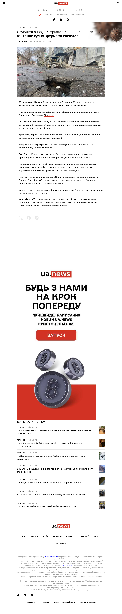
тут (65, 205)
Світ (24, 536)
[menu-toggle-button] (3, 3)
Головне (21, 27)
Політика (57, 536)
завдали (80, 164)
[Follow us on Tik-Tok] (54, 19)
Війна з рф (32, 27)
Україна (35, 536)
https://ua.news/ (51, 556)
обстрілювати (62, 154)
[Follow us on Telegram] (68, 19)
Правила (45, 602)
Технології (83, 536)
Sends (35, 205)
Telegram (49, 115)
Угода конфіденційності (64, 602)
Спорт (96, 536)
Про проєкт (31, 602)
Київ (45, 536)
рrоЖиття (61, 544)
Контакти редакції (88, 602)
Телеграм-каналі (84, 190)
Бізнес (69, 536)
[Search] (118, 3)
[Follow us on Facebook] (61, 19)
